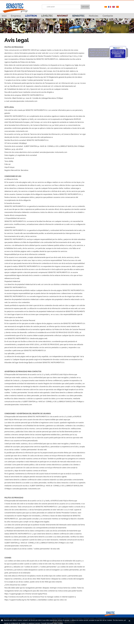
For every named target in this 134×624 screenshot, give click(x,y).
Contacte (108, 15)
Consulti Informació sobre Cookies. (52, 623)
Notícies (93, 15)
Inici (4, 15)
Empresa (16, 15)
